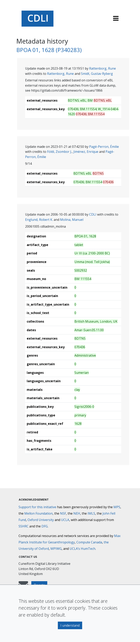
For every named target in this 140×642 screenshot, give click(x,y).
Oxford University (41, 520)
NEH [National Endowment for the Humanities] (76, 513)
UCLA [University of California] (65, 520)
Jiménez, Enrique (85, 151)
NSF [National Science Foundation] (63, 513)
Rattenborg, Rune (102, 68)
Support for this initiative (37, 507)
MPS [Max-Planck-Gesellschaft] (116, 507)
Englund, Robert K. (39, 219)
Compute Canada (89, 542)
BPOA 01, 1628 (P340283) (49, 50)
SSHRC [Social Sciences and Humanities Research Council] (24, 526)
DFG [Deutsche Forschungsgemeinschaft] (44, 526)
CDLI (92, 214)
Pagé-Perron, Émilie (104, 146)
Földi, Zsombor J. (59, 151)
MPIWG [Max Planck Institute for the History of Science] (56, 548)
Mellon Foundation (38, 513)
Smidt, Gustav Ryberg (97, 73)
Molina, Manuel (71, 219)
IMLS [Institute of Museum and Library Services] (91, 513)
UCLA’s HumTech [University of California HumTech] (82, 548)
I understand (70, 625)
